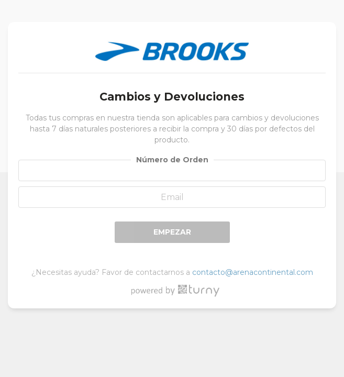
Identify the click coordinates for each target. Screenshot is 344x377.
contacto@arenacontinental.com (252, 272)
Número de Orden (172, 159)
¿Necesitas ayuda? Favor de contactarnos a (172, 272)
